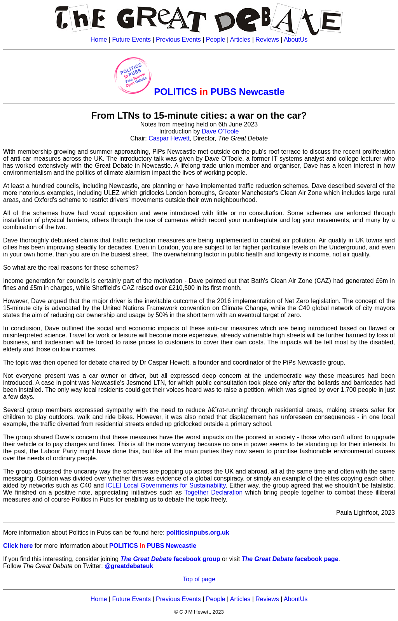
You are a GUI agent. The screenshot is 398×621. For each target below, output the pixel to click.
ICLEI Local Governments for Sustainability (166, 485)
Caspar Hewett (169, 138)
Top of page (199, 579)
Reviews (267, 39)
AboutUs (295, 39)
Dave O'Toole (220, 131)
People (215, 39)
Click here (18, 545)
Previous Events (178, 39)
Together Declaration (213, 492)
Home (99, 39)
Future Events (131, 39)
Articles (240, 39)
